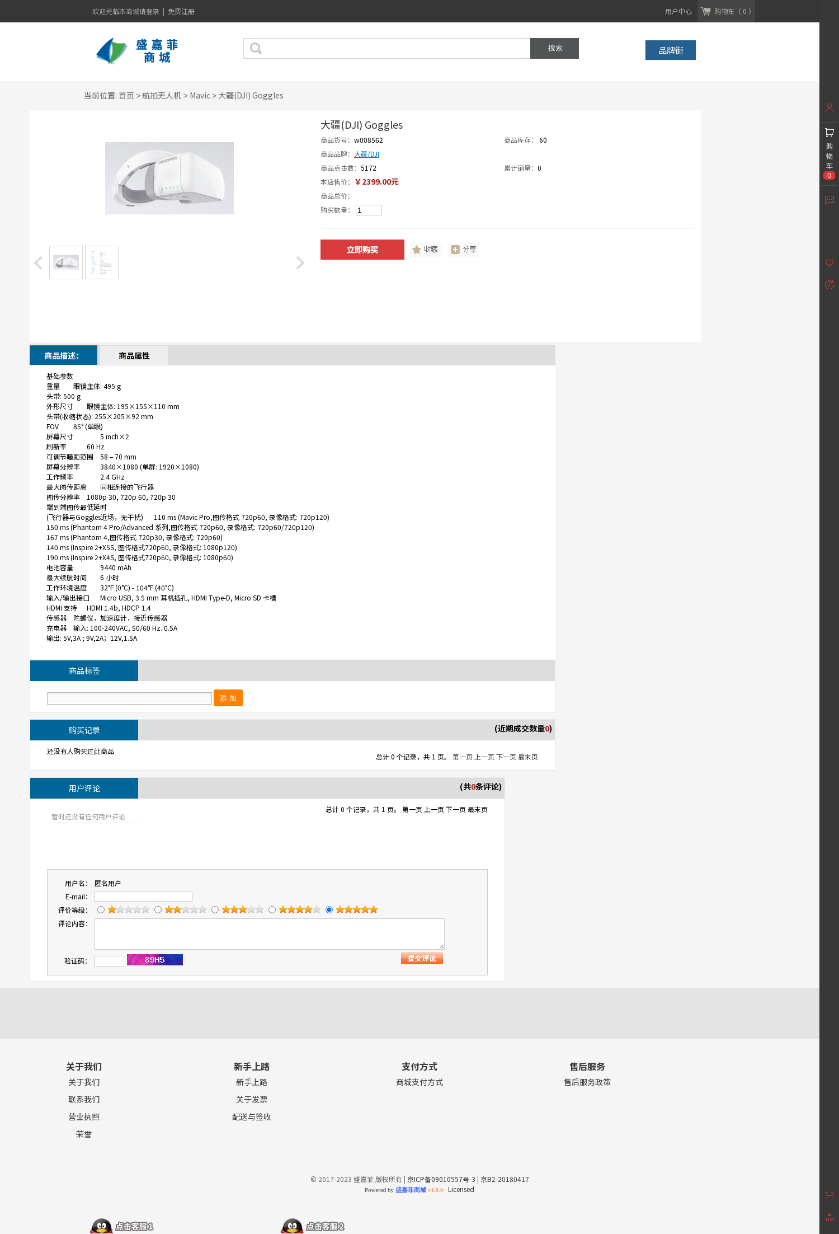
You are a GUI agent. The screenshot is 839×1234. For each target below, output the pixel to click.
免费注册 (181, 11)
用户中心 (678, 11)
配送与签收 (251, 1116)
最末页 (528, 756)
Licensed (459, 1189)
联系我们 (84, 1099)
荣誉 (84, 1134)
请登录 (150, 11)
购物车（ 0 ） (734, 11)
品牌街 (671, 50)
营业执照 (84, 1116)
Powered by (404, 1189)
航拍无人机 (161, 95)
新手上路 (251, 1082)
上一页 (484, 756)
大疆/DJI (366, 153)
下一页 (506, 756)
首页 (126, 95)
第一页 (463, 756)
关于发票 (251, 1099)
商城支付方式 (419, 1082)
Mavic (200, 95)
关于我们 (84, 1082)
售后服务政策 (587, 1082)
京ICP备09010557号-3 (441, 1179)
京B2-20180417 (504, 1179)
